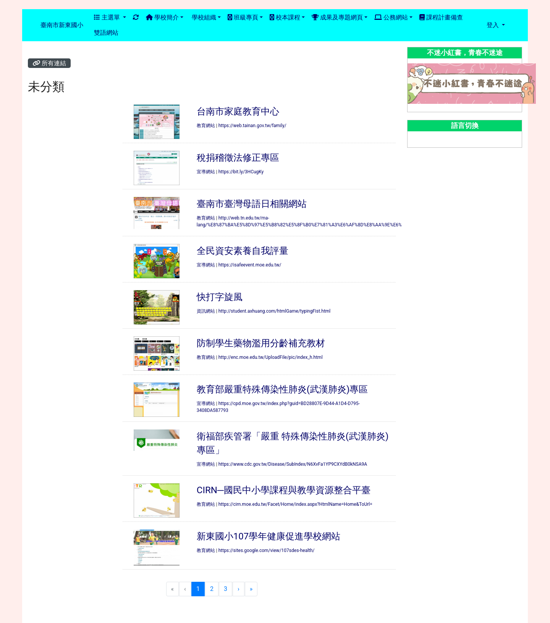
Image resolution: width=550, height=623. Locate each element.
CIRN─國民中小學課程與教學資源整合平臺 (283, 490)
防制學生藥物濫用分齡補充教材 (261, 343)
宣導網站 (206, 171)
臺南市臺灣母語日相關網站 (252, 204)
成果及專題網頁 (337, 17)
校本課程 (285, 17)
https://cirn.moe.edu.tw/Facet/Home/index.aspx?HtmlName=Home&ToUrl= (295, 504)
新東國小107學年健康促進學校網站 (268, 536)
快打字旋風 (220, 297)
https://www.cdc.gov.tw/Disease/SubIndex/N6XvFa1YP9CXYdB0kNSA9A (292, 464)
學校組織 (203, 17)
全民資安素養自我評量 (242, 250)
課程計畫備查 (441, 17)
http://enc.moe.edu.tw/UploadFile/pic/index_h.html (270, 357)
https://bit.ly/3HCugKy (241, 171)
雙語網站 (106, 32)
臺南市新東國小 (61, 25)
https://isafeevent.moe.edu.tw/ (249, 265)
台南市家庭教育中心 (238, 111)
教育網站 (206, 125)
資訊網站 (206, 311)
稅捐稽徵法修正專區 (238, 157)
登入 (493, 25)
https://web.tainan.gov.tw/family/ (252, 125)
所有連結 (49, 63)
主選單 (107, 17)
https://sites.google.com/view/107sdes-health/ (266, 550)
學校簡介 (162, 17)
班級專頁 (243, 17)
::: (90, 25)
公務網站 (391, 17)
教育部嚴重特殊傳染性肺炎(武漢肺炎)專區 (282, 389)
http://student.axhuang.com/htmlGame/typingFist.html (274, 311)
